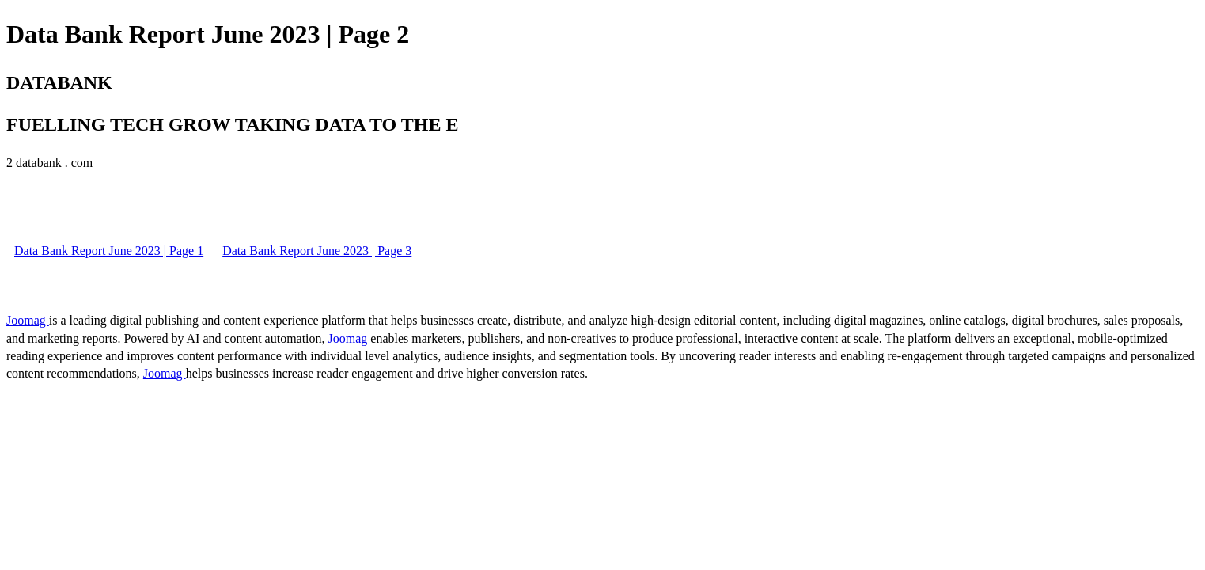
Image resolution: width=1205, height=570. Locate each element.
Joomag (27, 320)
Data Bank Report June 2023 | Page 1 (108, 250)
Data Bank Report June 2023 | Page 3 (316, 250)
